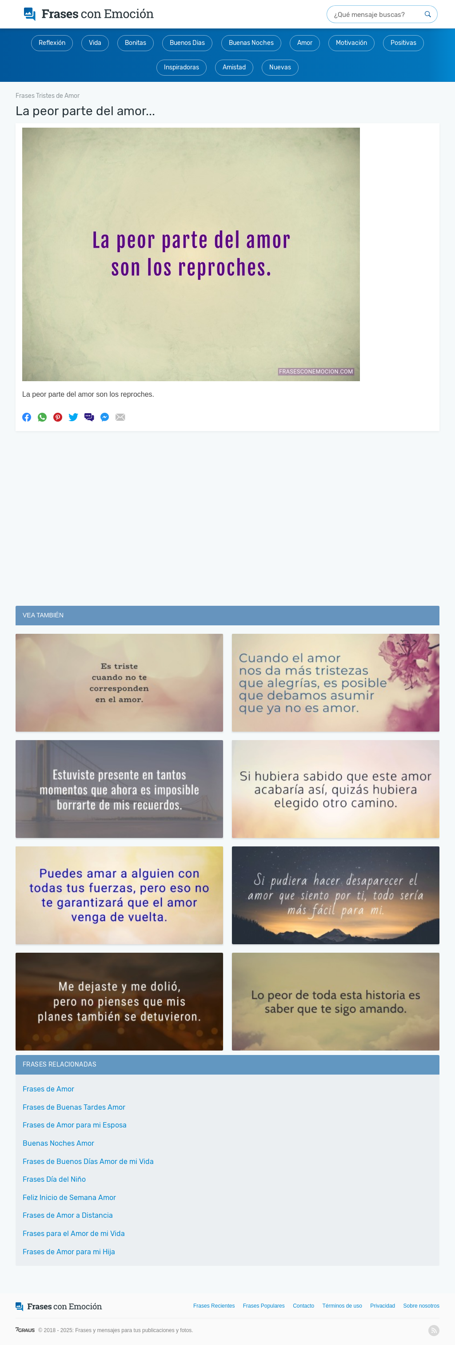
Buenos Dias (187, 43)
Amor (304, 43)
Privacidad (382, 1306)
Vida (95, 43)
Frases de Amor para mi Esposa (75, 1125)
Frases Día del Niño (54, 1179)
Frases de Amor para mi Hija (69, 1252)
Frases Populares (264, 1306)
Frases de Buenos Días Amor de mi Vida (88, 1161)
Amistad (234, 67)
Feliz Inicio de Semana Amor (69, 1197)
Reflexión (52, 43)
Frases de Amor (48, 1089)
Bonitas (135, 43)
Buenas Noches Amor (58, 1143)
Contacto (303, 1306)
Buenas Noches (251, 43)
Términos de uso (342, 1306)
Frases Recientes (214, 1306)
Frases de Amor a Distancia (68, 1215)
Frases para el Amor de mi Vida (74, 1233)
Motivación (351, 43)
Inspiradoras (181, 67)
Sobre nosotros (421, 1306)
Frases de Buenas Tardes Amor (74, 1107)
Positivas (403, 43)
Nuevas (280, 67)
